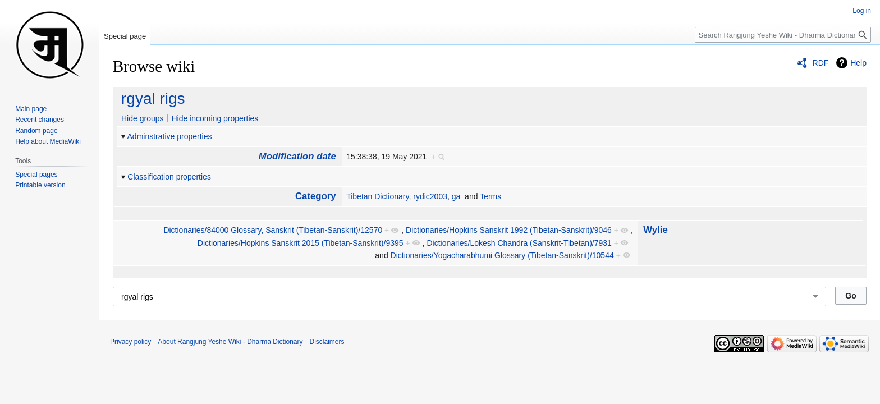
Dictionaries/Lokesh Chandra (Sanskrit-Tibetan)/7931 (519, 242)
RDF (821, 62)
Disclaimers (327, 342)
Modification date (297, 156)
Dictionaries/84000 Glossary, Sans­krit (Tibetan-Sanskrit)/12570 (272, 230)
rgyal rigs (153, 98)
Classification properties (169, 176)
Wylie (655, 229)
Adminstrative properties (169, 136)
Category (315, 196)
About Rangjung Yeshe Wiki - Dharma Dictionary (230, 342)
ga (456, 196)
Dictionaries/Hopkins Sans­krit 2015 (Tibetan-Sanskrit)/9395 (301, 242)
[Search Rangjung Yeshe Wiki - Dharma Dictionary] (783, 35)
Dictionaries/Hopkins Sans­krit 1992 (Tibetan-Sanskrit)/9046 (509, 230)
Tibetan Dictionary (377, 196)
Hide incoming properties (214, 118)
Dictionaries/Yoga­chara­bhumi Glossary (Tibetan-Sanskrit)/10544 (502, 255)
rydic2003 (430, 196)
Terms (490, 196)
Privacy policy (130, 342)
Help (858, 62)
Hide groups (142, 118)
